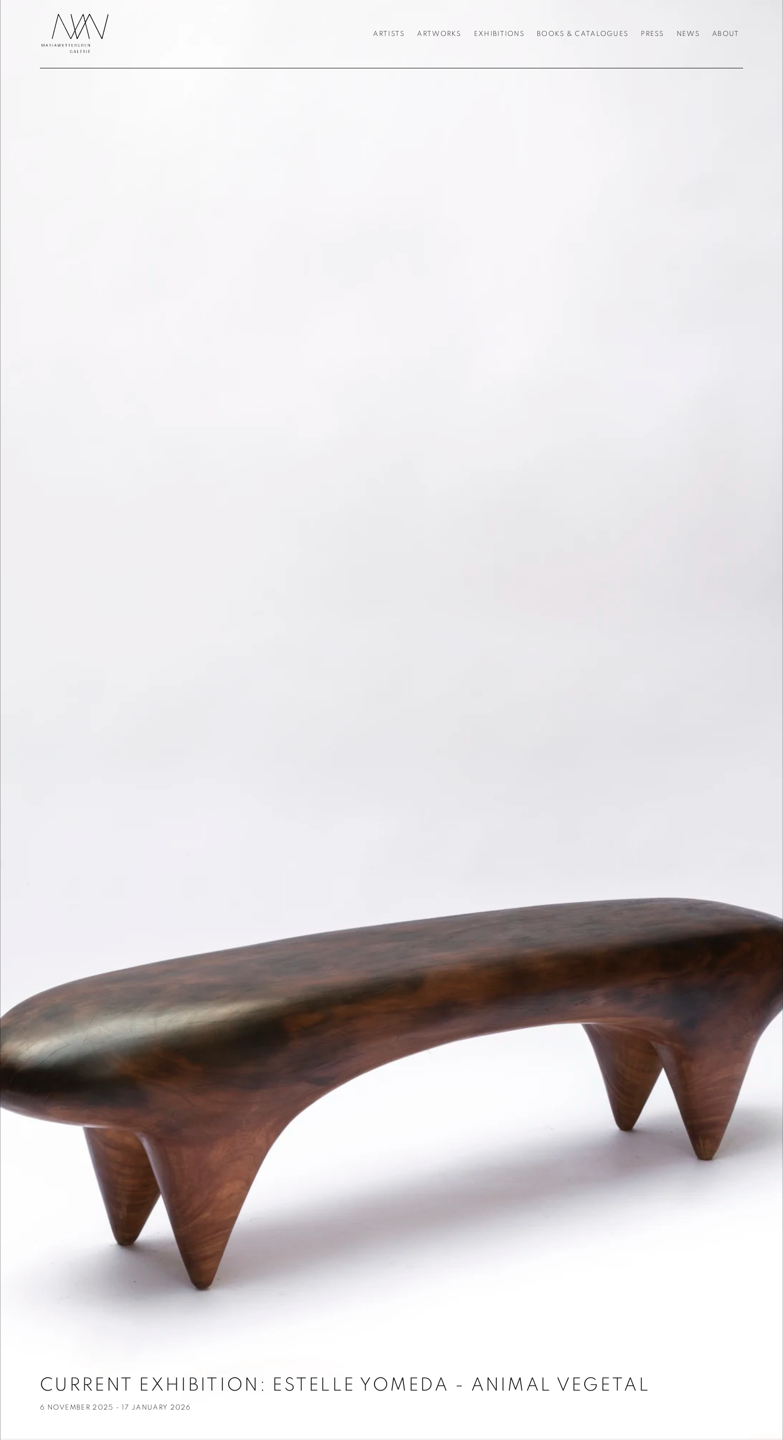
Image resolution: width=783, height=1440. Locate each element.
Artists (388, 33)
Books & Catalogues (582, 33)
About (725, 33)
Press (652, 33)
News (688, 33)
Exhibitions (499, 33)
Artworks (439, 33)
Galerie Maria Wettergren (75, 34)
